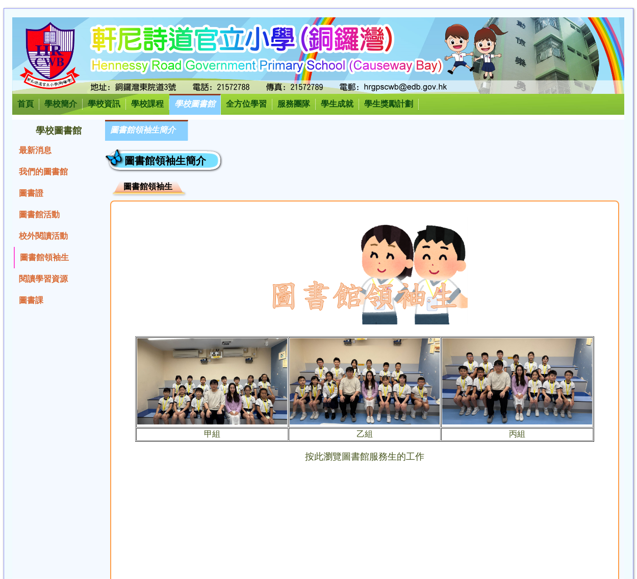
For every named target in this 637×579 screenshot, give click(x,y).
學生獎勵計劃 (388, 103)
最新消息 (35, 150)
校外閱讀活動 (43, 236)
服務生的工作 (396, 456)
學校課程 (147, 103)
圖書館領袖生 (44, 257)
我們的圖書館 (43, 171)
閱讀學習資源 (43, 278)
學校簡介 (60, 103)
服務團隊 (293, 103)
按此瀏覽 (323, 456)
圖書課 (31, 300)
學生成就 (337, 103)
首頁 (25, 103)
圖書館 (355, 456)
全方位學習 (246, 103)
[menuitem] (146, 130)
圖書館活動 (39, 214)
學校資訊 (104, 103)
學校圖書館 (194, 103)
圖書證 (31, 193)
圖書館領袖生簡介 (142, 129)
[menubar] (146, 130)
